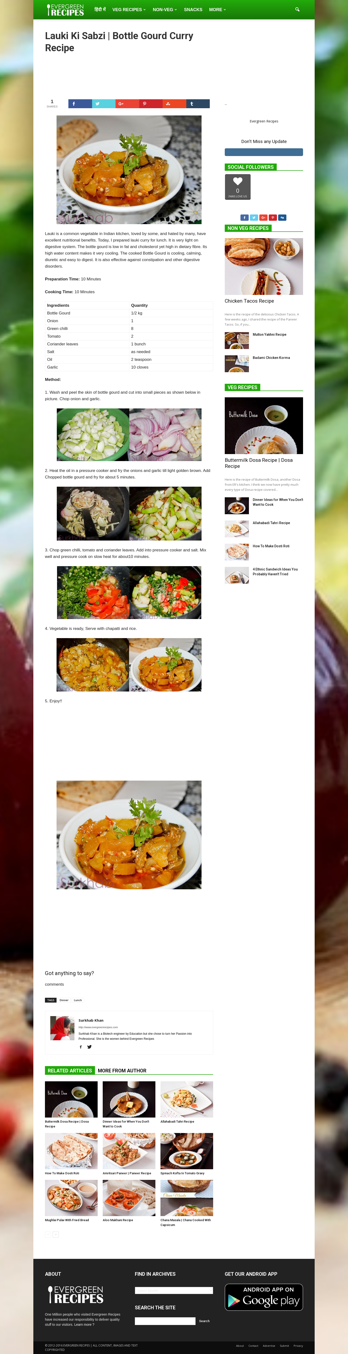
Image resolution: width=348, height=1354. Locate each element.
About (240, 1345)
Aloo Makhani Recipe (118, 1220)
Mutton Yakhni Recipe (269, 334)
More (217, 9)
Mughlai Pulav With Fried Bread (67, 1220)
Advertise (269, 1345)
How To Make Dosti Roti (62, 1173)
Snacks (193, 9)
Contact (253, 1345)
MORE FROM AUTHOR (122, 1071)
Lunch (78, 1000)
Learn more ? (84, 1324)
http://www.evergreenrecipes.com (98, 1027)
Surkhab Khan (91, 1020)
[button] (297, 9)
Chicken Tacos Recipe (249, 301)
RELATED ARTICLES (70, 1071)
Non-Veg (165, 9)
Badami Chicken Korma (271, 358)
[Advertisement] (129, 76)
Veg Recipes (129, 9)
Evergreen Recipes (264, 121)
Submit (284, 1345)
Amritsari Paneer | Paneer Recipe (127, 1173)
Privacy (298, 1345)
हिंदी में (100, 9)
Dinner (64, 1000)
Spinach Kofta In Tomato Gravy (182, 1173)
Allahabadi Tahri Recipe (177, 1121)
